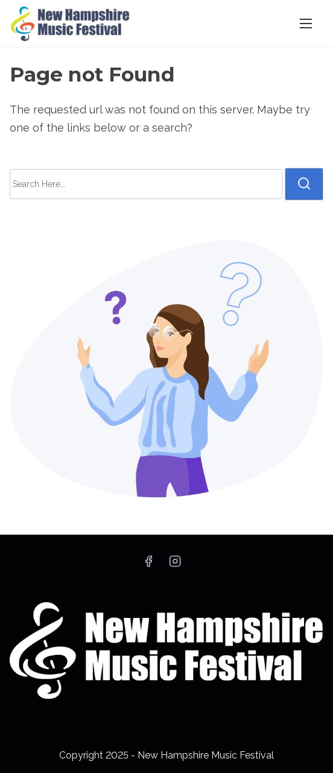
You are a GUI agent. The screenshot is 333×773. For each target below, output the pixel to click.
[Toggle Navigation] (305, 23)
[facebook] (148, 565)
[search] (304, 184)
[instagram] (175, 565)
